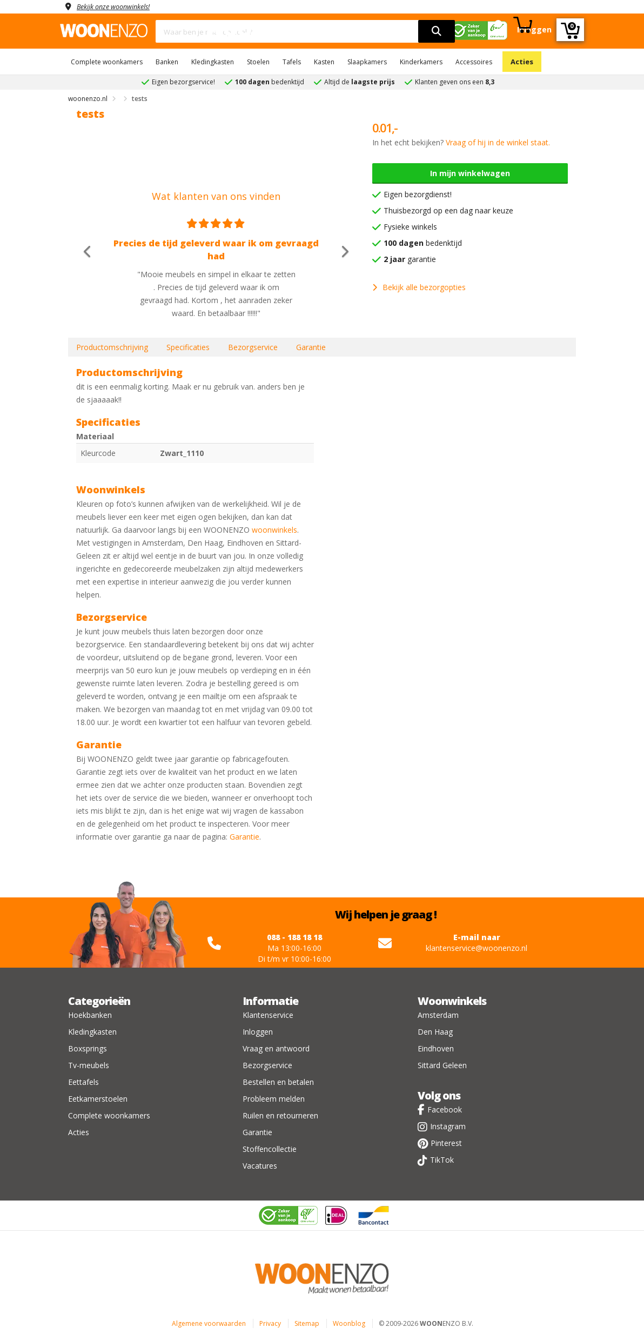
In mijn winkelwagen (470, 173)
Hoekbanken (90, 1015)
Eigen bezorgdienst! (418, 194)
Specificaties (188, 347)
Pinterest (446, 1143)
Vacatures (260, 1166)
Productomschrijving (112, 347)
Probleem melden (274, 1099)
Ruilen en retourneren (280, 1115)
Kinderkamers (421, 61)
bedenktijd (423, 243)
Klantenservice (268, 1015)
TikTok (442, 1160)
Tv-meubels (88, 1065)
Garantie (311, 347)
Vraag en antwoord (276, 1048)
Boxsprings (87, 1048)
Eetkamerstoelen (98, 1099)
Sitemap (306, 1323)
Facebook (444, 1109)
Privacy (270, 1323)
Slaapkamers (367, 61)
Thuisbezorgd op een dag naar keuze (448, 210)
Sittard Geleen (442, 1065)
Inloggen (258, 1032)
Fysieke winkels (410, 227)
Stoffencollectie (270, 1149)
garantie (410, 259)
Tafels (292, 61)
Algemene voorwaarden (209, 1323)
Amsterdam (438, 1015)
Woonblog (349, 1323)
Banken (167, 61)
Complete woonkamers (107, 61)
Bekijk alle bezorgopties (419, 287)
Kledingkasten (212, 61)
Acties (522, 61)
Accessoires (473, 61)
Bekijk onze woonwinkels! (119, 6)
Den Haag (435, 1032)
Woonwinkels (452, 1001)
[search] (436, 31)
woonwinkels (274, 530)
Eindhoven (436, 1048)
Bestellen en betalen (278, 1082)
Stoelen (258, 61)
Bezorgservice (253, 347)
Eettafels (83, 1082)
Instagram (448, 1126)
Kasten (324, 61)
